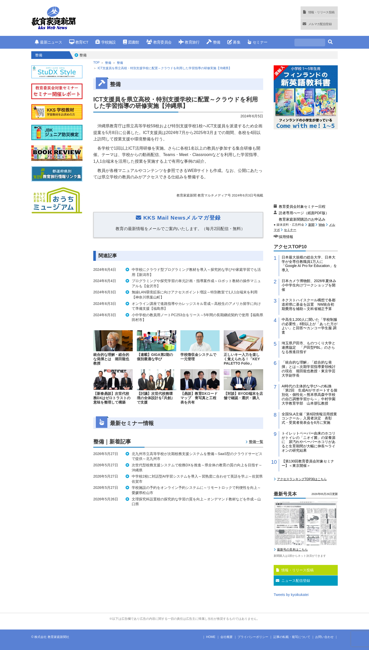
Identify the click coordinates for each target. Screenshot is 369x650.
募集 (233, 42)
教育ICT (78, 42)
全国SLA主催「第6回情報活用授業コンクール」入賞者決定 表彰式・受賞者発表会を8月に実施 (309, 418)
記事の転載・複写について (291, 637)
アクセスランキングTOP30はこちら (302, 479)
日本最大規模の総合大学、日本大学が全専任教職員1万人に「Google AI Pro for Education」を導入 (309, 263)
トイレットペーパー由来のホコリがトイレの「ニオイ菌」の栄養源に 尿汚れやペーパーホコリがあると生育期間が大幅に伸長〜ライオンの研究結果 (308, 441)
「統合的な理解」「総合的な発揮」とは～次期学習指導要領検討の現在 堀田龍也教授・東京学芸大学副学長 (308, 368)
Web (322, 224)
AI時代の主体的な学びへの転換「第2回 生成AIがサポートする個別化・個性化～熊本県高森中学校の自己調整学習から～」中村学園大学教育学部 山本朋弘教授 (309, 394)
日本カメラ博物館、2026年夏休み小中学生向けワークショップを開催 (309, 285)
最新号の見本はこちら (292, 549)
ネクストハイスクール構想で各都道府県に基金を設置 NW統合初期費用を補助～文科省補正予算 (308, 304)
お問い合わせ (324, 637)
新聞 (311, 224)
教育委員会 (159, 42)
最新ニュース (48, 42)
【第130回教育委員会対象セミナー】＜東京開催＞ (308, 463)
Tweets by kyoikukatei (291, 595)
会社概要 (226, 637)
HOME (211, 637)
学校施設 (105, 42)
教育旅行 (189, 42)
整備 (213, 42)
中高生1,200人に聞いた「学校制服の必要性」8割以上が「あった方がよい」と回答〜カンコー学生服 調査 (309, 325)
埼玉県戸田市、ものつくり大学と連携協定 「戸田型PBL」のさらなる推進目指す (308, 347)
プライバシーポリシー (253, 637)
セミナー (257, 42)
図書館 (131, 42)
